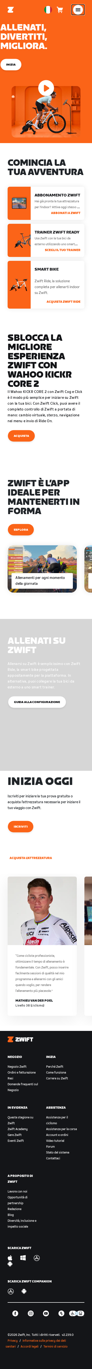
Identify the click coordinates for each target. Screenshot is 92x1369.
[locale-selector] (48, 10)
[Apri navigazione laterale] (78, 10)
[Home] (11, 10)
